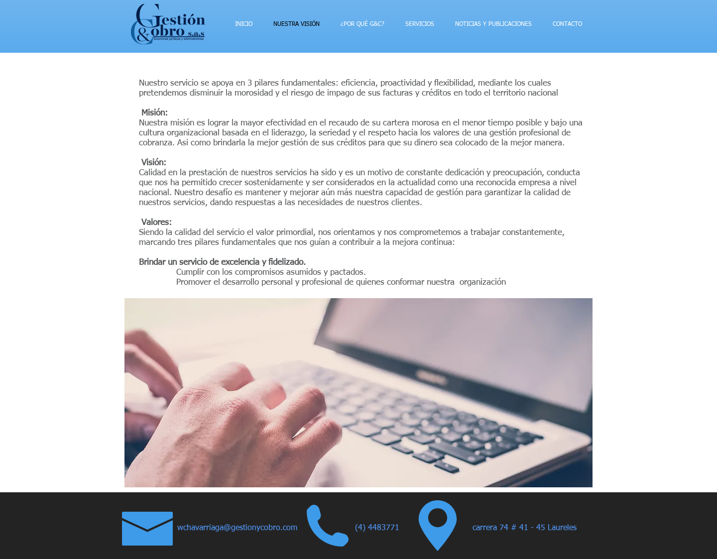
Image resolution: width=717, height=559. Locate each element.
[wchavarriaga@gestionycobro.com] (242, 528)
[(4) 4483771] (381, 528)
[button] (358, 392)
